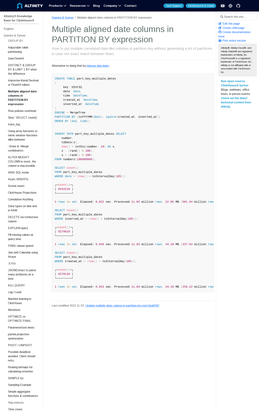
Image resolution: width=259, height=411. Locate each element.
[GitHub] (238, 6)
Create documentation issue (234, 34)
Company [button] (110, 5)
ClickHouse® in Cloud (201, 5)
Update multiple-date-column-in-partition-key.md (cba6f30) (122, 305)
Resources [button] (78, 5)
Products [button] (56, 5)
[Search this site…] (237, 16)
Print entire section (232, 40)
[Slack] (223, 6)
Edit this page (229, 23)
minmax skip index (98, 65)
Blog (96, 5)
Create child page (231, 27)
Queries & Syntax (63, 17)
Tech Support (174, 5)
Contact (130, 5)
